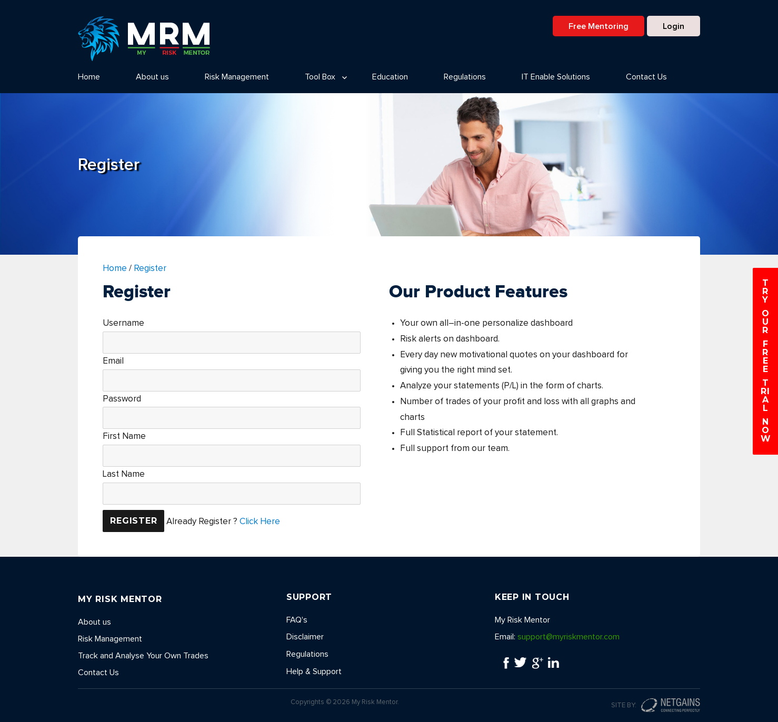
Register (150, 268)
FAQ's (296, 620)
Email (113, 361)
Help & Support (314, 671)
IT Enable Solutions (556, 77)
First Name (124, 436)
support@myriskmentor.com (568, 637)
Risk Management (237, 77)
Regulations (465, 77)
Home (89, 77)
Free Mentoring (598, 26)
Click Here (260, 521)
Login (673, 26)
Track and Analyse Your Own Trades (143, 655)
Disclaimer (305, 637)
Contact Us (646, 77)
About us (152, 77)
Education (390, 77)
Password (122, 399)
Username (123, 323)
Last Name (124, 474)
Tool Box (320, 77)
